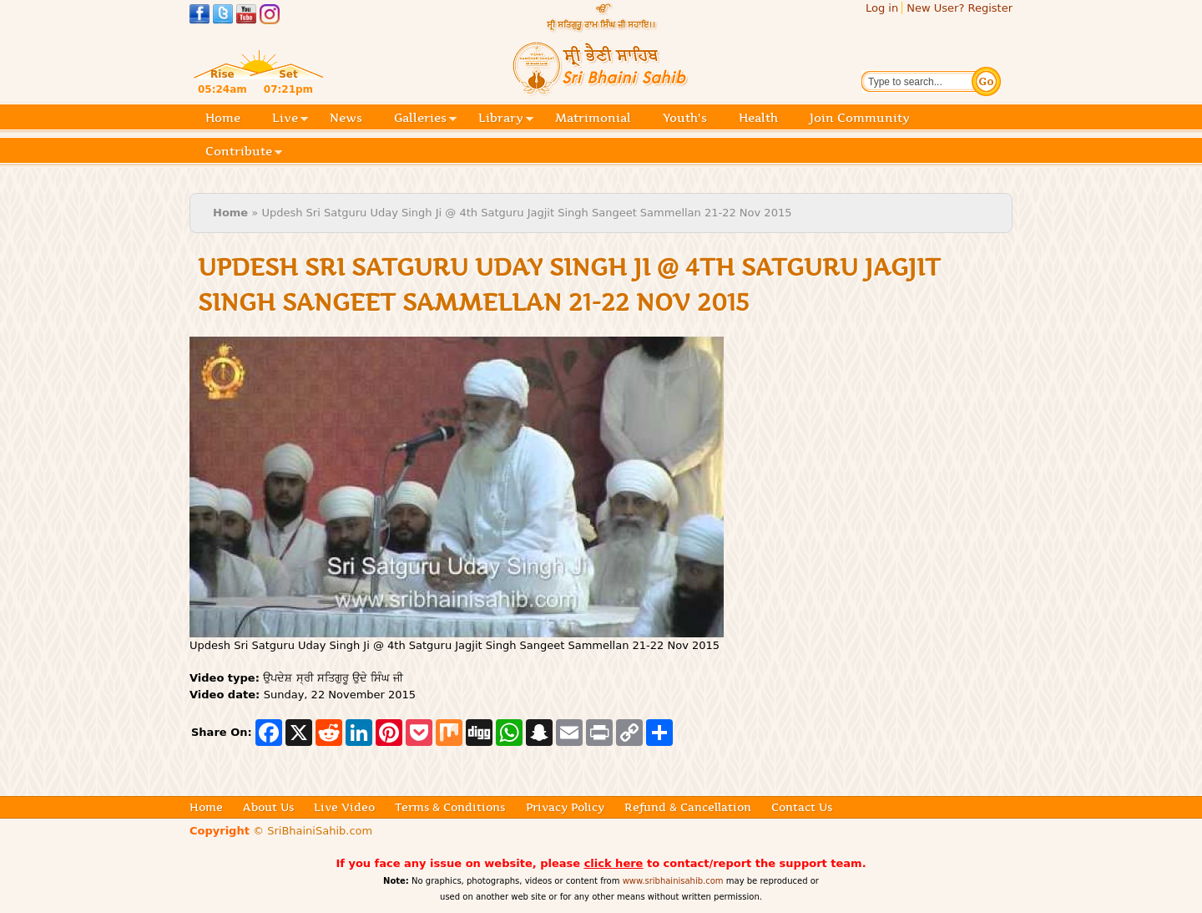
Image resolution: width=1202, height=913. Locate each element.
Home (222, 117)
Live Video (344, 807)
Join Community (860, 117)
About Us (268, 807)
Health (758, 117)
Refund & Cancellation (687, 807)
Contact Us (801, 807)
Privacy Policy (565, 807)
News (346, 117)
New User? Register (960, 8)
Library (505, 119)
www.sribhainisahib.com (673, 880)
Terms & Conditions (450, 807)
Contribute (243, 152)
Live (290, 119)
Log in (882, 8)
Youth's (685, 117)
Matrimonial (593, 117)
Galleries (425, 119)
